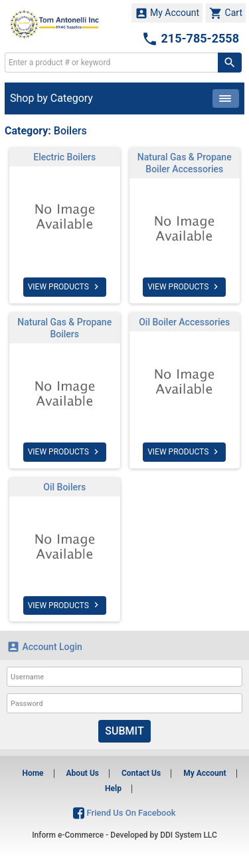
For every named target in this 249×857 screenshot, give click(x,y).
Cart (225, 13)
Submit (124, 731)
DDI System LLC (188, 835)
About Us (82, 773)
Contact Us (141, 773)
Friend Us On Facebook (124, 813)
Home (32, 773)
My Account (167, 13)
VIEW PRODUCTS (65, 286)
